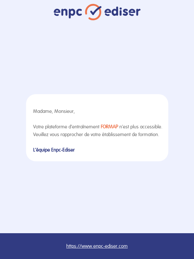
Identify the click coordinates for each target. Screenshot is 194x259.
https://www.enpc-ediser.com (97, 246)
